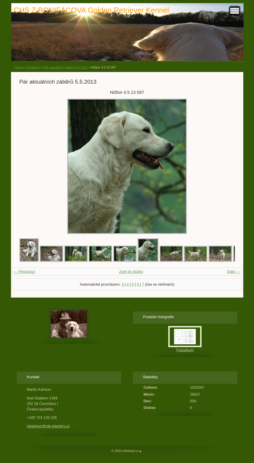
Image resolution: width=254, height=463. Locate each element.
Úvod (18, 67)
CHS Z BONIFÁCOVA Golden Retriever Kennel (91, 10)
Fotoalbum (32, 67)
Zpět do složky (131, 271)
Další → (233, 271)
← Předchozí (24, 271)
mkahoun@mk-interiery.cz (48, 426)
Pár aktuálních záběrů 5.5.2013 (65, 67)
